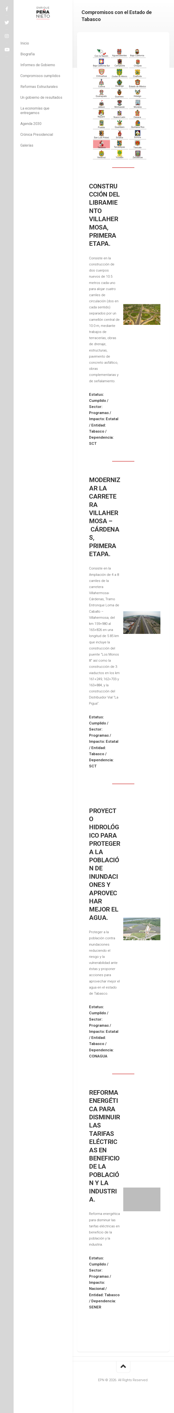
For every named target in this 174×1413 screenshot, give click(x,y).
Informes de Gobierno (37, 65)
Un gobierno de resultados (41, 97)
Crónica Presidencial (36, 134)
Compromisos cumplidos (40, 76)
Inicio (24, 43)
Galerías (26, 145)
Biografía (27, 54)
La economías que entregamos (34, 110)
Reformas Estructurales (39, 86)
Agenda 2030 (30, 124)
